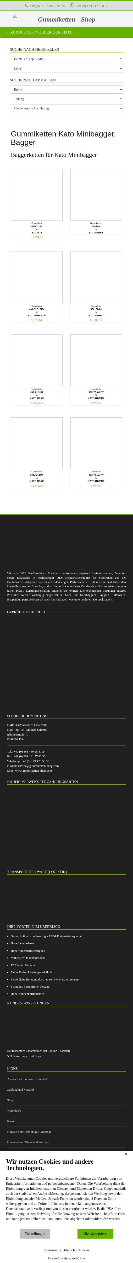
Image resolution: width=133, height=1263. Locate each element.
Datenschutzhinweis (75, 1250)
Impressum (51, 1250)
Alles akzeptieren (95, 1234)
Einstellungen (34, 1234)
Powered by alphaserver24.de (66, 1258)
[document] (66, 1193)
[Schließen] (125, 1154)
